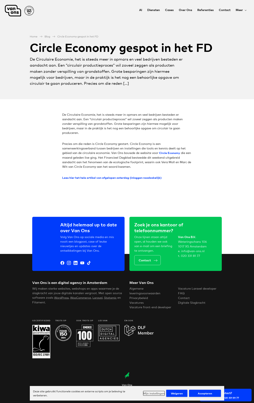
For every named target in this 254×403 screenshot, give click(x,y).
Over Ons (185, 10)
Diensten (153, 10)
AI (140, 10)
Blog (47, 36)
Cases (169, 10)
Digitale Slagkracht (191, 303)
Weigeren (175, 393)
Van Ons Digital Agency (19, 10)
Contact (225, 10)
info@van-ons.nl (193, 251)
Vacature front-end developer (150, 308)
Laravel (99, 298)
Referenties (205, 10)
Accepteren (204, 393)
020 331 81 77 (190, 256)
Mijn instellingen (151, 393)
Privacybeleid (138, 298)
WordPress (61, 298)
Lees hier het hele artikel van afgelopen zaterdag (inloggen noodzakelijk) (113, 177)
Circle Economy (170, 153)
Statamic (112, 298)
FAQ (181, 294)
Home (33, 36)
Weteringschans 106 (192, 242)
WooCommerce (82, 298)
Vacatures (136, 303)
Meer (239, 10)
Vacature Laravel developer (197, 289)
